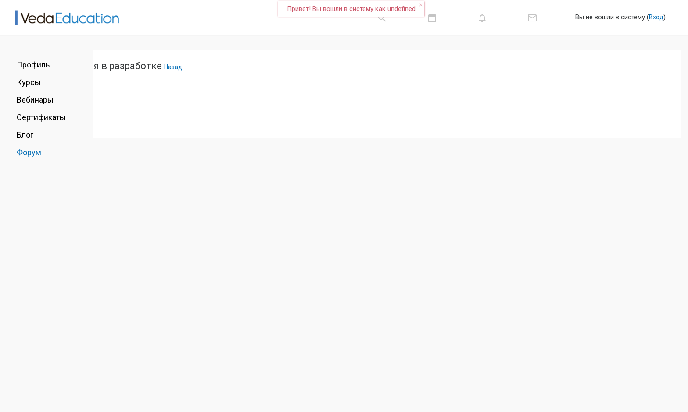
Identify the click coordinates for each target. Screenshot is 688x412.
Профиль (33, 64)
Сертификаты (41, 117)
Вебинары (35, 99)
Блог (25, 134)
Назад (173, 67)
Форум (29, 152)
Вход (656, 17)
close (420, 4)
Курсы (29, 82)
